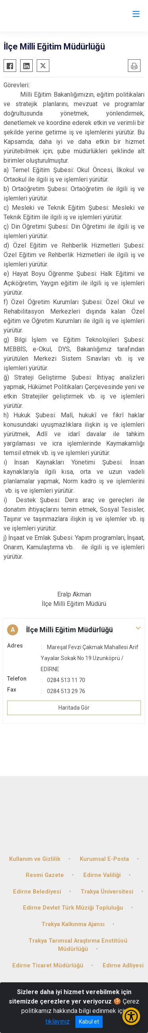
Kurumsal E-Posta (104, 859)
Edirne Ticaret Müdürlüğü (47, 965)
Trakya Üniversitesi (107, 891)
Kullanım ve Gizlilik (34, 859)
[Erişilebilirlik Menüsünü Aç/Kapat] (131, 1016)
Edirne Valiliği (102, 875)
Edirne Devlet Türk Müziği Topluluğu (73, 908)
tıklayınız (57, 1021)
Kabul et (89, 1021)
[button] (74, 629)
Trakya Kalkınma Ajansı (73, 924)
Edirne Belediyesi (37, 891)
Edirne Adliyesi (123, 965)
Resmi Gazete (45, 875)
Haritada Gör (74, 708)
